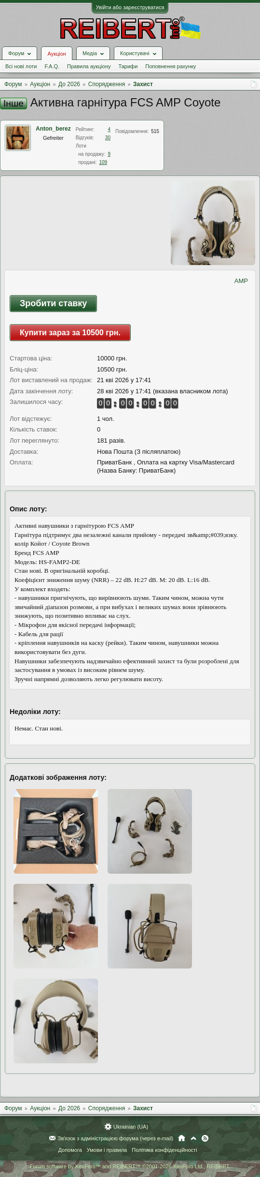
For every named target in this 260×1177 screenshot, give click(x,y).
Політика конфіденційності (164, 1150)
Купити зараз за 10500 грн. (70, 332)
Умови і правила (107, 1150)
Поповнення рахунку (170, 66)
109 (103, 162)
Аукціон (56, 54)
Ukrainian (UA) (130, 1127)
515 (155, 131)
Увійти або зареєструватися (130, 7)
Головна (181, 1138)
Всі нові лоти (21, 66)
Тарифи (128, 66)
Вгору (193, 1138)
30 (107, 137)
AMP (241, 280)
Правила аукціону (88, 66)
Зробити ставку (53, 303)
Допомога (70, 1150)
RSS (205, 1138)
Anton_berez (53, 128)
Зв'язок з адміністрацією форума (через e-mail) (116, 1138)
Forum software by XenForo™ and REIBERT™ (129, 1166)
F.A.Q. (51, 66)
